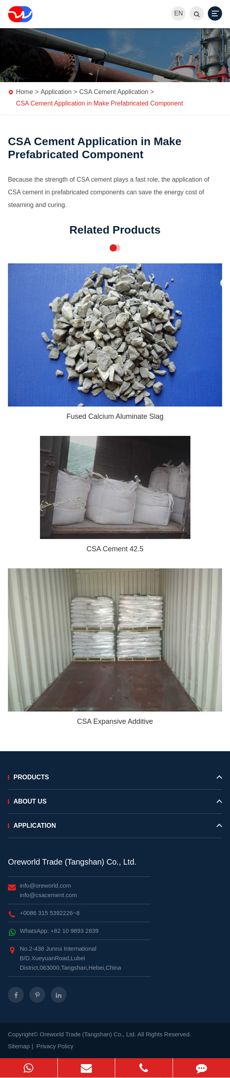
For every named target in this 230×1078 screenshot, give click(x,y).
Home (24, 91)
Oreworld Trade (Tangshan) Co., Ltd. (72, 861)
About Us (115, 805)
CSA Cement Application (113, 91)
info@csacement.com (48, 895)
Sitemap (19, 1046)
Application (56, 91)
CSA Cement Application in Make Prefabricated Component (99, 103)
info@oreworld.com (45, 885)
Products (115, 780)
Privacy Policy (54, 1046)
